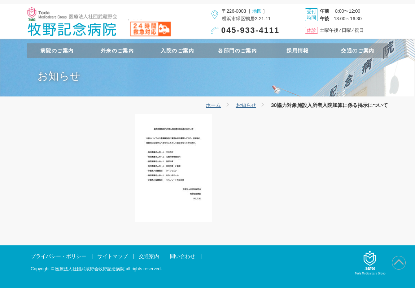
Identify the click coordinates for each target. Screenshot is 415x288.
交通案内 (149, 256)
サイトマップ (112, 256)
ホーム (213, 105)
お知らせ (246, 105)
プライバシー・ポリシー (58, 256)
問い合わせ (182, 256)
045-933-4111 (250, 30)
